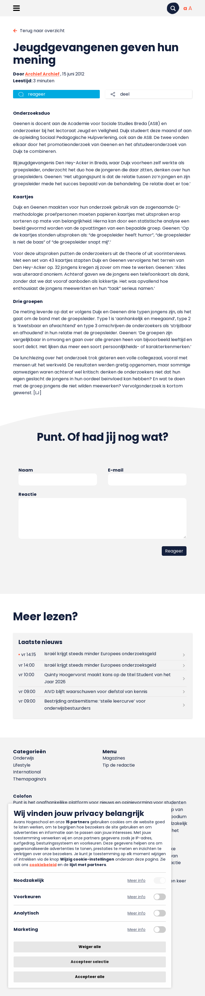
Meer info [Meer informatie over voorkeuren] (136, 897)
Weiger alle (90, 946)
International (27, 772)
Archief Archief (42, 74)
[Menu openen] (16, 8)
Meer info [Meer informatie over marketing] (136, 929)
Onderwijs (23, 758)
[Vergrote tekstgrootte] (190, 8)
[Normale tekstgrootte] (185, 8)
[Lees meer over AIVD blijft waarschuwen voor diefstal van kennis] (102, 691)
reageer (36, 94)
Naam (25, 470)
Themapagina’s (29, 779)
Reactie (27, 494)
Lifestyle (21, 765)
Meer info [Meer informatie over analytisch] (136, 913)
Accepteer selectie (90, 961)
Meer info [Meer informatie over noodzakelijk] (136, 880)
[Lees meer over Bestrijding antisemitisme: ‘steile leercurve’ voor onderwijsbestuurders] (102, 705)
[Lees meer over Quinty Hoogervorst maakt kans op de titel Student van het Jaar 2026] (102, 678)
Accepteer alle (89, 976)
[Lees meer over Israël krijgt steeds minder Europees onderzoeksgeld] (102, 654)
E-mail (115, 470)
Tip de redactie (118, 765)
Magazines (113, 758)
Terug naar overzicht (42, 31)
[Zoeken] (173, 8)
